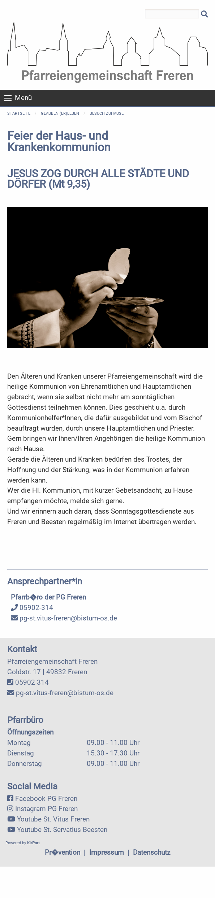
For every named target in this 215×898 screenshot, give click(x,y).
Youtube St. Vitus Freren (53, 819)
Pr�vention (62, 852)
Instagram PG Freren (46, 809)
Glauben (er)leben (60, 113)
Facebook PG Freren (46, 798)
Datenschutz (151, 852)
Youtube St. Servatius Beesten (62, 829)
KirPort (33, 843)
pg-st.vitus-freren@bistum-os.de (64, 618)
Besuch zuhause (107, 113)
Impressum (106, 852)
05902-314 (32, 607)
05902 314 (32, 682)
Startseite (18, 113)
